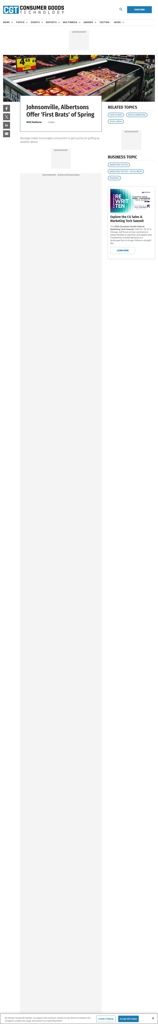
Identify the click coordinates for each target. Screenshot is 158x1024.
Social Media (116, 121)
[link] (6, 108)
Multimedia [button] (70, 22)
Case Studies (116, 115)
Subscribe (139, 9)
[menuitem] (9, 22)
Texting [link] (104, 22)
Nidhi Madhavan (34, 122)
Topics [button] (20, 22)
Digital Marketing (137, 115)
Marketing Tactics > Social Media (126, 171)
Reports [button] (51, 22)
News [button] (6, 22)
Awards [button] (88, 22)
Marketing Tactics (119, 165)
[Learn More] (131, 201)
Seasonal (114, 178)
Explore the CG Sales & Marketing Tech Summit (127, 219)
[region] (79, 1018)
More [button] (117, 22)
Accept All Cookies (128, 1019)
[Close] (153, 1018)
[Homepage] (33, 9)
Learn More (123, 250)
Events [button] (35, 22)
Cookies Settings (106, 1019)
